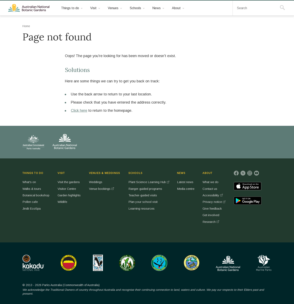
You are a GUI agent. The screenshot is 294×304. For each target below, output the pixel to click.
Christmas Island (159, 263)
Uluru (68, 263)
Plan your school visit (142, 201)
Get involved (211, 215)
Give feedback (213, 208)
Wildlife (62, 201)
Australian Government (33, 142)
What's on (29, 182)
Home (26, 26)
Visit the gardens (68, 182)
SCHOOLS (135, 173)
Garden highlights (69, 195)
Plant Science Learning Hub (147, 182)
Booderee (98, 263)
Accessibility (211, 195)
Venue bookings (100, 188)
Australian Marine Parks (264, 263)
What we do (211, 182)
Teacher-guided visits (142, 195)
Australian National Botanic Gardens (29, 8)
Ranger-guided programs (145, 188)
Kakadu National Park (33, 263)
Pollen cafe (30, 201)
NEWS (181, 173)
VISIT (61, 173)
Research (209, 221)
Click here (79, 110)
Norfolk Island (127, 263)
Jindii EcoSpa (31, 208)
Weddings (96, 182)
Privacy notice (212, 201)
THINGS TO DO (32, 173)
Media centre (186, 188)
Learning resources (141, 208)
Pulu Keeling (192, 263)
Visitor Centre (66, 188)
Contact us (210, 188)
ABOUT (208, 173)
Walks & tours (31, 188)
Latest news (185, 182)
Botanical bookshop (35, 195)
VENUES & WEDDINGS (104, 173)
